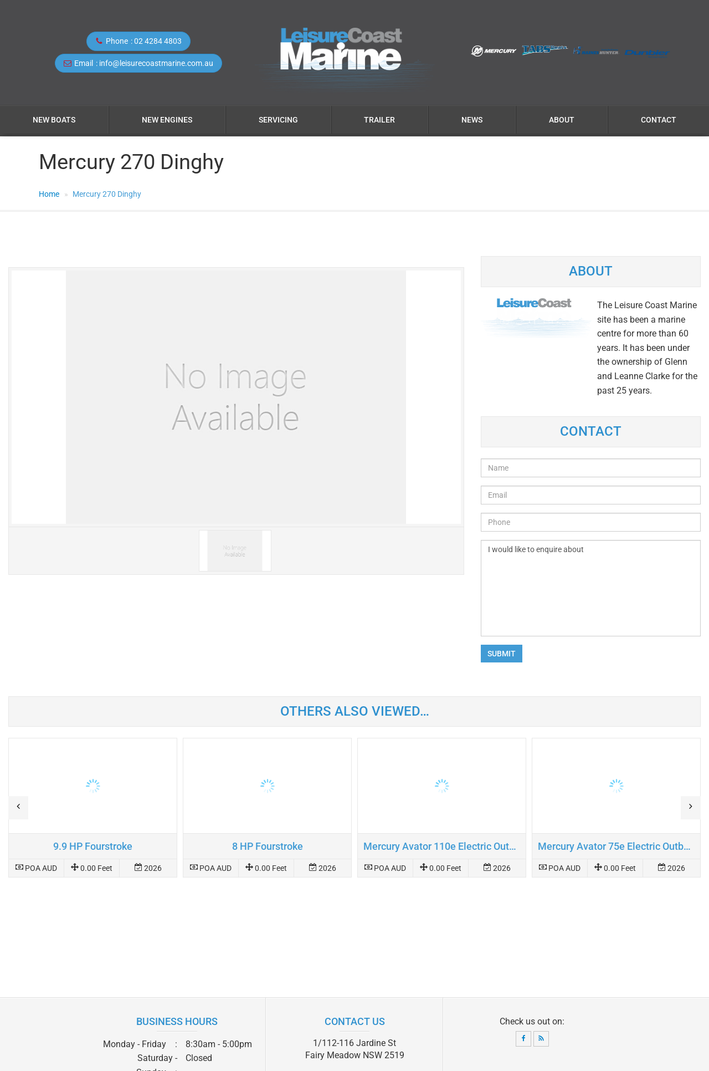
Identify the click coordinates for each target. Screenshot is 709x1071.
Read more (93, 807)
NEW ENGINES (167, 119)
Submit (501, 653)
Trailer (379, 119)
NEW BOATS (54, 119)
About (561, 119)
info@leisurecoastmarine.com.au (156, 63)
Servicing (278, 119)
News (471, 119)
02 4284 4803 (158, 41)
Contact (658, 119)
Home (49, 194)
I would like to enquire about (591, 588)
